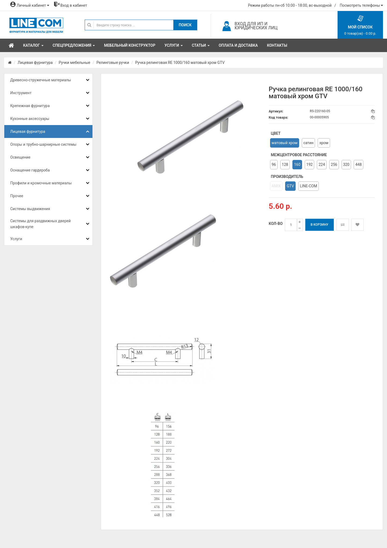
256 (334, 164)
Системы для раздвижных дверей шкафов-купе (40, 224)
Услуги (16, 239)
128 (285, 164)
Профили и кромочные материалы (41, 183)
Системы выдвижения (30, 209)
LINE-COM (308, 186)
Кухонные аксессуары (29, 118)
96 (274, 164)
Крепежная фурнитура (30, 106)
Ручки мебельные (74, 62)
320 (346, 164)
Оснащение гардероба (30, 170)
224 (321, 164)
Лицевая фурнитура (35, 62)
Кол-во (276, 223)
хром (323, 143)
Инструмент (20, 93)
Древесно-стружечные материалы (40, 80)
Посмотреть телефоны (361, 5)
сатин (308, 143)
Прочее (16, 196)
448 (358, 164)
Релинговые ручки (112, 62)
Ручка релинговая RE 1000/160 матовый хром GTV (180, 62)
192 (309, 164)
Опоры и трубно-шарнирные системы (43, 144)
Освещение (20, 157)
